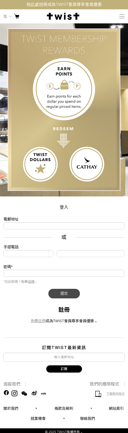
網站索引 (116, 408)
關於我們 (11, 408)
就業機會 (38, 418)
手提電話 (11, 247)
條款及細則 (63, 408)
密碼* (8, 266)
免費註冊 (38, 321)
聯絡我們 (87, 418)
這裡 (31, 281)
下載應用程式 (115, 394)
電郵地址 (11, 219)
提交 (64, 293)
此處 (35, 4)
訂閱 (64, 369)
